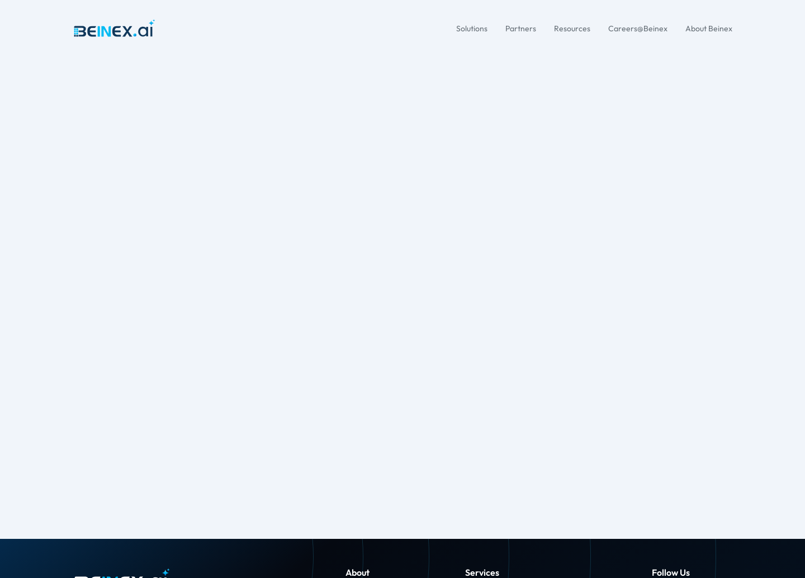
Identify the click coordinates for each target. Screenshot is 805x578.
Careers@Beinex (637, 28)
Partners (520, 28)
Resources (572, 28)
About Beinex (708, 28)
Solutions (471, 28)
